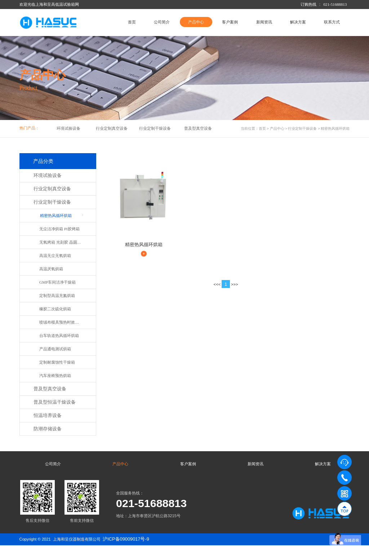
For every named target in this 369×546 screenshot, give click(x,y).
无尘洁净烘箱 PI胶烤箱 (59, 229)
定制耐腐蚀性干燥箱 (57, 362)
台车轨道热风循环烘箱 (59, 335)
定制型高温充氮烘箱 (57, 295)
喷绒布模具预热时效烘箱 (61, 322)
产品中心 (196, 22)
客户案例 (230, 22)
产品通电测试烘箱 (55, 349)
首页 (132, 22)
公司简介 (162, 22)
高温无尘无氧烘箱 (55, 255)
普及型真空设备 (198, 128)
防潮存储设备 (48, 428)
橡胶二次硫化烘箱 (55, 309)
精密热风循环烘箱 (335, 128)
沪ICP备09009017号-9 (126, 539)
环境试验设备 (68, 128)
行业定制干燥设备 (155, 128)
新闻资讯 (264, 22)
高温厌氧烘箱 (51, 269)
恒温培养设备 (48, 415)
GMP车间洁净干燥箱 (57, 282)
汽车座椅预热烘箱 (55, 375)
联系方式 (332, 22)
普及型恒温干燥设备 (55, 402)
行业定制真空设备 (112, 128)
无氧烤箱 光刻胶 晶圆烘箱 (62, 242)
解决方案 (298, 22)
